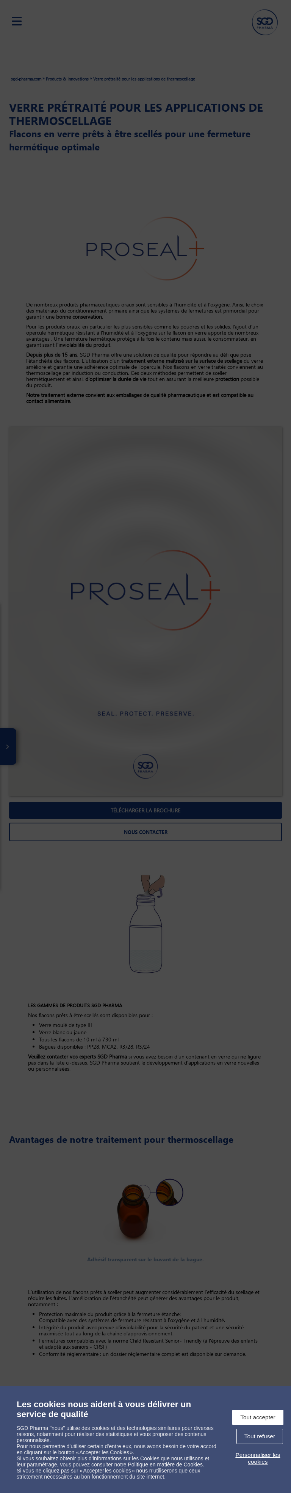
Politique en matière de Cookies (165, 1464)
